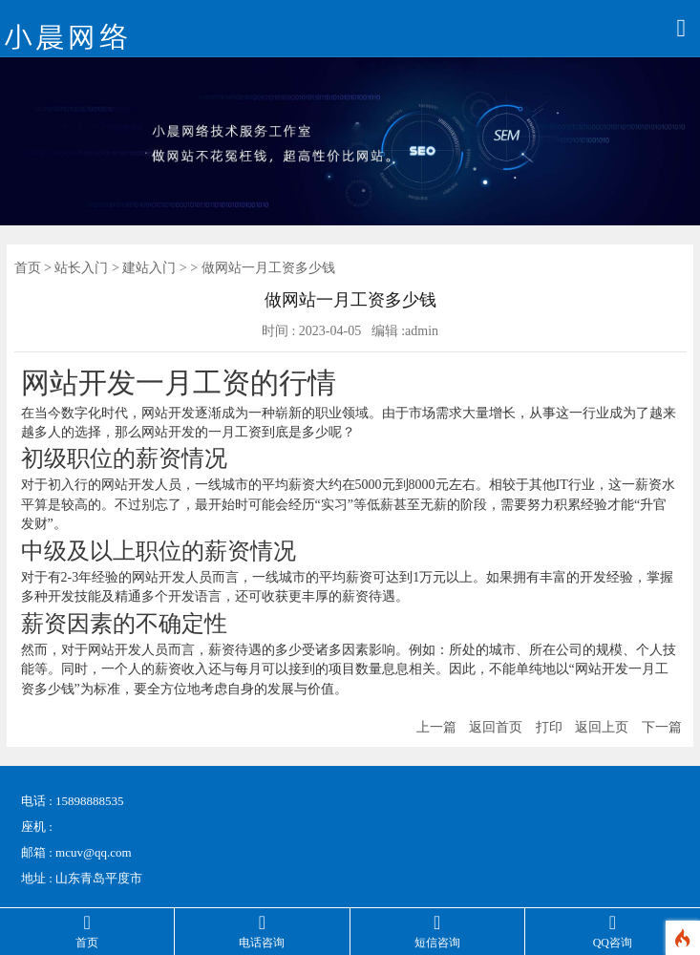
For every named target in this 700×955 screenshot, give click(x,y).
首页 (27, 268)
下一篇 (662, 727)
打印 (549, 727)
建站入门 (149, 268)
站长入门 (81, 268)
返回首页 (495, 727)
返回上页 (601, 727)
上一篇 (436, 727)
